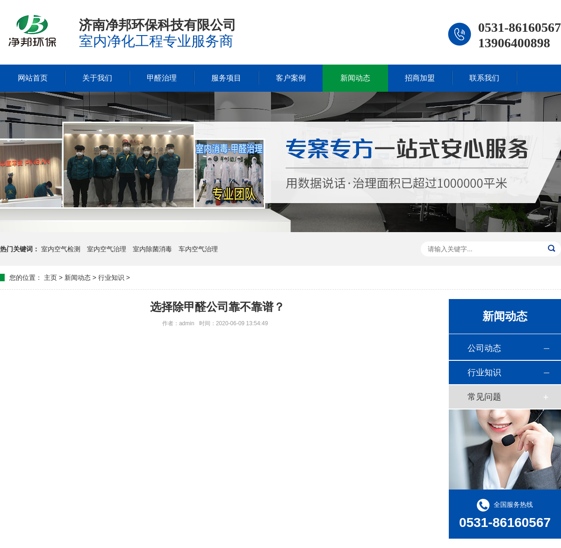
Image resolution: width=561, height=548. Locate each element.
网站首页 (33, 78)
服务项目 (226, 78)
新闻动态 (355, 78)
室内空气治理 (107, 249)
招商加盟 (420, 78)
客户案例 (291, 78)
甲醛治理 (162, 78)
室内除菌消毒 (153, 249)
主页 (50, 277)
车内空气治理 (198, 249)
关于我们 (97, 78)
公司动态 (484, 348)
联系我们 (484, 78)
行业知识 (111, 277)
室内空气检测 (61, 249)
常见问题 (484, 397)
